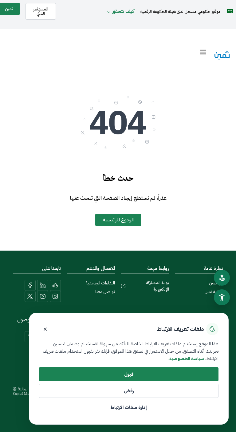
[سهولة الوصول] (222, 297)
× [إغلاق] (45, 329)
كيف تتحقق (123, 11)
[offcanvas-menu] (203, 52)
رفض (129, 390)
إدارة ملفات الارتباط (129, 407)
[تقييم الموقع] (222, 278)
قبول (129, 374)
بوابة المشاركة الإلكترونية (157, 285)
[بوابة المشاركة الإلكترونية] (123, 286)
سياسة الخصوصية (186, 358)
